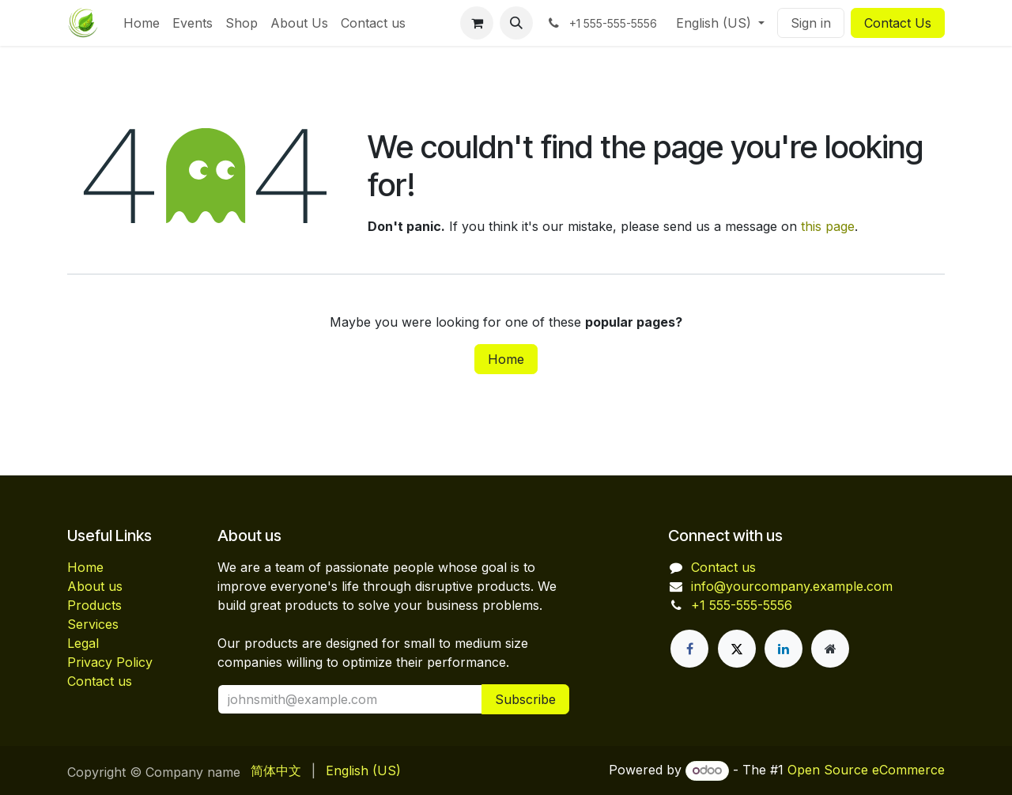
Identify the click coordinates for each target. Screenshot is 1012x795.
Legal (83, 643)
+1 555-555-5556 (741, 605)
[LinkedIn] (783, 649)
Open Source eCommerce (866, 770)
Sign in (811, 23)
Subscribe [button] (525, 699)
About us (95, 586)
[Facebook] (689, 649)
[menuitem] (141, 23)
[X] (737, 649)
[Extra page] (830, 649)
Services (93, 624)
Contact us (99, 681)
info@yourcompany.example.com (792, 586)
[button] (516, 23)
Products (94, 605)
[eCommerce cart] (476, 23)
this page (828, 226)
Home (506, 359)
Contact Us (897, 23)
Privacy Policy (110, 662)
